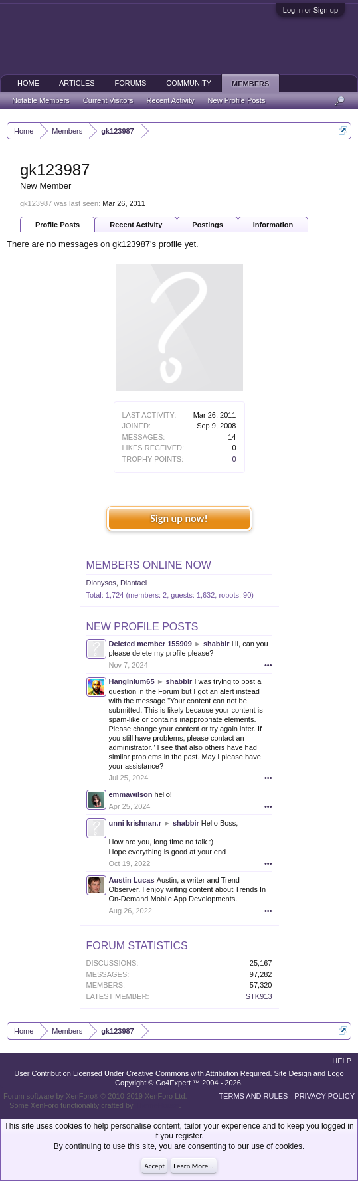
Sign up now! (178, 518)
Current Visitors (108, 100)
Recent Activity (136, 224)
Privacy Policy (324, 1096)
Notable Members (41, 100)
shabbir (216, 644)
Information (273, 224)
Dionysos (101, 583)
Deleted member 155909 (150, 644)
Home (28, 83)
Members (250, 84)
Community (188, 83)
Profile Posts (57, 224)
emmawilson (131, 794)
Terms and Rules (253, 1096)
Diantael (133, 583)
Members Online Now (148, 565)
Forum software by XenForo (95, 1096)
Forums (131, 83)
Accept (154, 1166)
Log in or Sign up (310, 10)
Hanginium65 (132, 681)
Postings (207, 224)
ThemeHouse (157, 1105)
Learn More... (193, 1166)
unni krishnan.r (135, 823)
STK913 (259, 996)
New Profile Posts (142, 626)
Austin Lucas (132, 880)
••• (268, 665)
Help (341, 1061)
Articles (77, 83)
